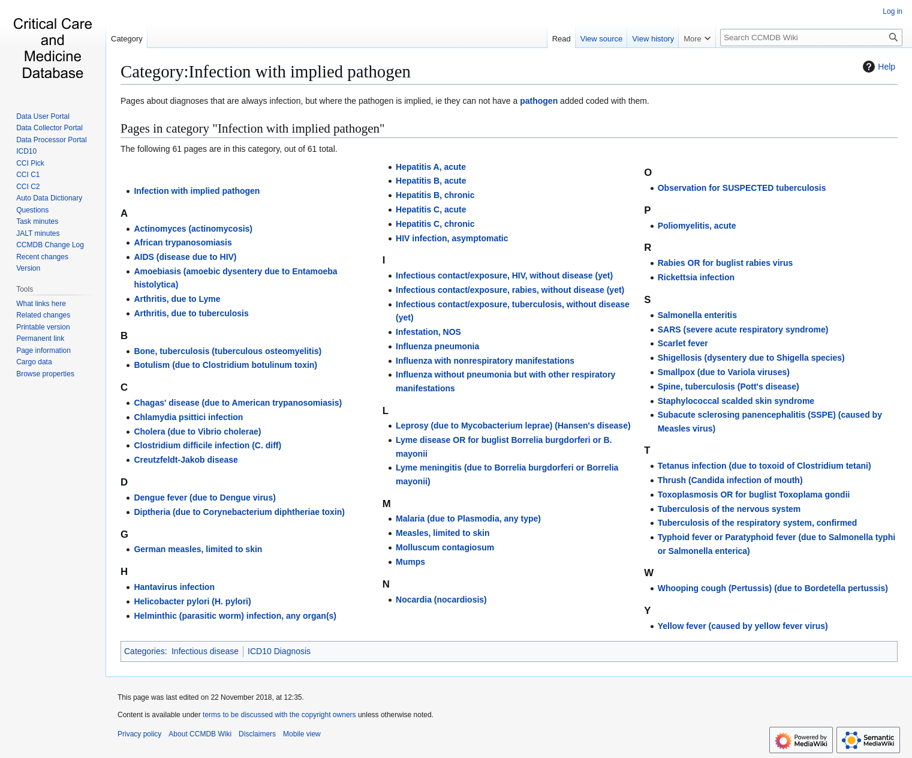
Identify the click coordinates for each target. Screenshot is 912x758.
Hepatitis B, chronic (435, 195)
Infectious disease (205, 651)
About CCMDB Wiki (199, 734)
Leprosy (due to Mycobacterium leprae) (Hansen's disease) (513, 425)
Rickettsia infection (696, 277)
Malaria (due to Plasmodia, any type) (468, 518)
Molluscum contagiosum (445, 547)
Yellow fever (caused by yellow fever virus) (743, 626)
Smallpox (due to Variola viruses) (724, 372)
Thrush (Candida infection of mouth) (730, 480)
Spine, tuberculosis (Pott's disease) (728, 386)
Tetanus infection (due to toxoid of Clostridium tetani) (764, 466)
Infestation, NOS (428, 332)
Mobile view (302, 734)
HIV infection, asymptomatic (452, 238)
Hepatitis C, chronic (435, 224)
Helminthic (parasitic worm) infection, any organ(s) (235, 616)
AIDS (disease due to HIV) (185, 257)
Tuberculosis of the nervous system (729, 509)
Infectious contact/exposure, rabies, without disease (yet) (510, 290)
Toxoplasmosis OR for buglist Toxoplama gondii (754, 494)
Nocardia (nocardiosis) (441, 599)
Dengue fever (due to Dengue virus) (204, 497)
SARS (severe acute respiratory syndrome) (743, 329)
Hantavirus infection (174, 587)
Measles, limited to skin (442, 533)
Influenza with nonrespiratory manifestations (485, 360)
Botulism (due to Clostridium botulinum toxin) (225, 365)
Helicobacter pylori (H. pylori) (192, 601)
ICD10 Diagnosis (279, 651)
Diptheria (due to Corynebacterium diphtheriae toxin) (239, 512)
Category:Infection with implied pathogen (266, 71)
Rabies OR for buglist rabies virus (725, 263)
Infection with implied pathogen (197, 191)
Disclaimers (257, 734)
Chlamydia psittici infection (188, 417)
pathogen (539, 101)
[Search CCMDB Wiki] (811, 37)
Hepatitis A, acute (431, 167)
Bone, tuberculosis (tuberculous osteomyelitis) (227, 351)
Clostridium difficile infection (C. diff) (207, 445)
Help (877, 67)
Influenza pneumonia (437, 346)
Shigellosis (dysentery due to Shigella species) (751, 357)
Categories (144, 651)
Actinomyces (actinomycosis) (193, 228)
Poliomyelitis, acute (697, 225)
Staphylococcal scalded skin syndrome (736, 401)
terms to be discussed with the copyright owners (279, 715)
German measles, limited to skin (198, 549)
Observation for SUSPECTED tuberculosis (742, 188)
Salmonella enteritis (697, 315)
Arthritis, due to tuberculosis (191, 313)
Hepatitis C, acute (431, 209)
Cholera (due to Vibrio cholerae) (197, 431)
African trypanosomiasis (182, 242)
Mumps (410, 562)
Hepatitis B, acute (431, 180)
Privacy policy (139, 734)
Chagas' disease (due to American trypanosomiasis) (238, 403)
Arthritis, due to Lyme (177, 299)
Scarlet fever (683, 343)
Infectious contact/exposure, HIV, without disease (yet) (504, 275)
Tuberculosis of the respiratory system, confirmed (757, 523)
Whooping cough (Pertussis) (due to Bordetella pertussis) (773, 588)
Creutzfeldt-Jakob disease (186, 460)
